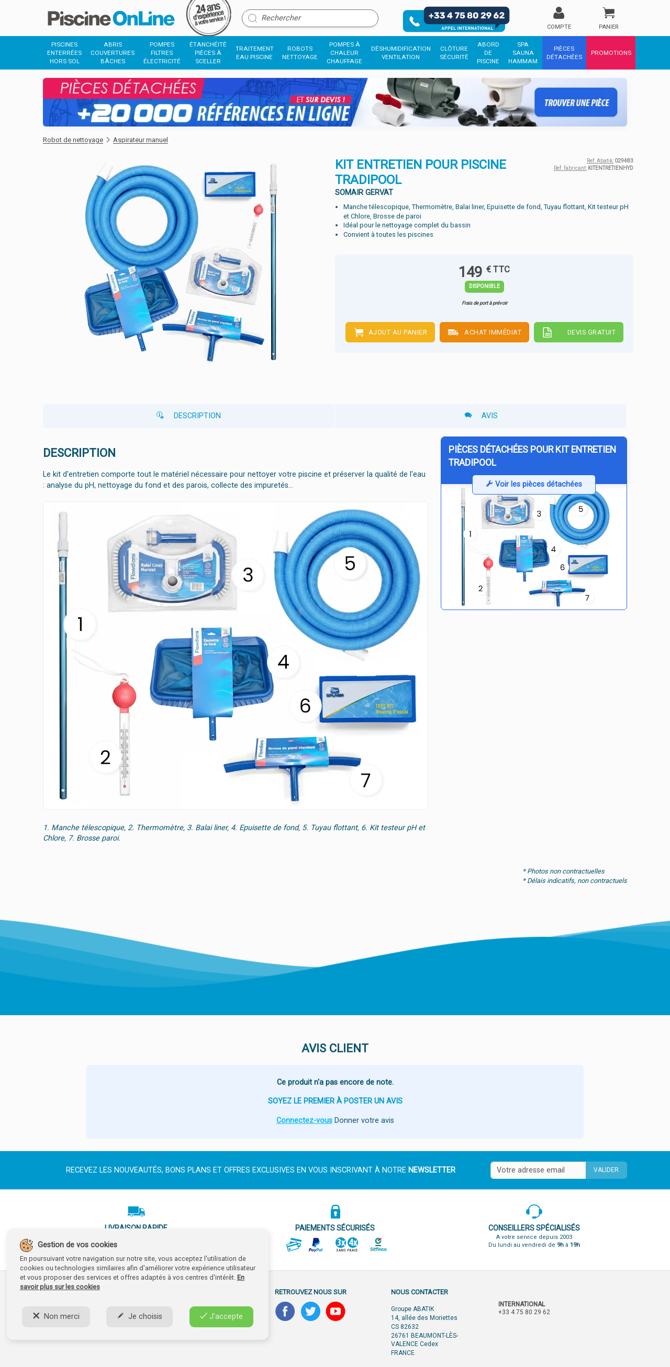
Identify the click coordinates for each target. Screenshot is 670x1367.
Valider (606, 1170)
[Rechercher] (310, 18)
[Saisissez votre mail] (538, 1170)
